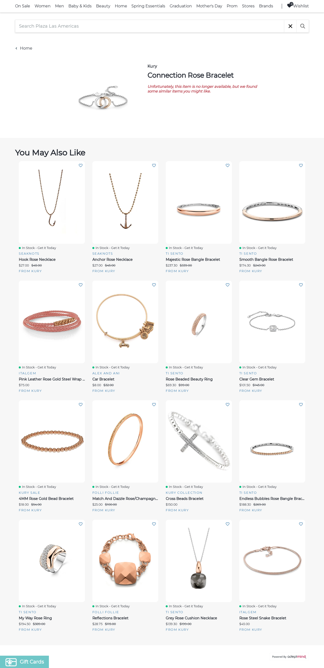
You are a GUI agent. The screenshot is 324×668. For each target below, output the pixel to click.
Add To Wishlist (80, 165)
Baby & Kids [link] (80, 6)
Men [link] (59, 6)
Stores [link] (248, 6)
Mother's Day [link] (209, 6)
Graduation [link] (181, 6)
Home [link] (121, 6)
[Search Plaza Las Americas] (149, 26)
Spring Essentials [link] (148, 6)
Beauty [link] (103, 6)
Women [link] (43, 6)
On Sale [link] (22, 6)
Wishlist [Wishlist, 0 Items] (298, 5)
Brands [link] (266, 6)
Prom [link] (232, 6)
